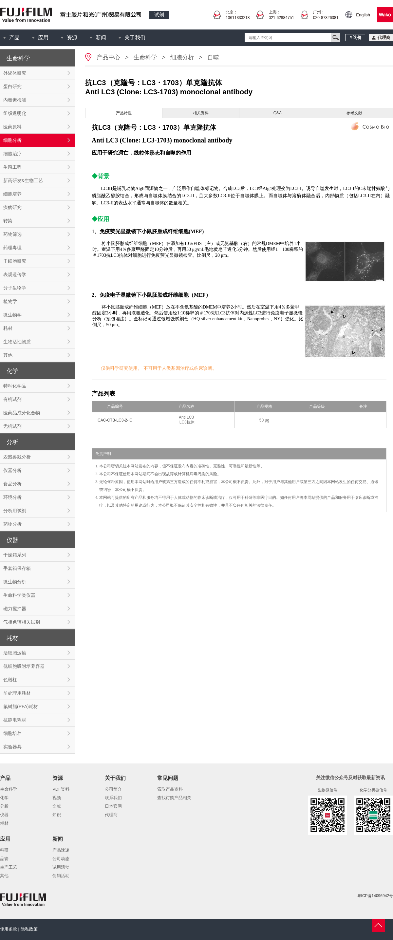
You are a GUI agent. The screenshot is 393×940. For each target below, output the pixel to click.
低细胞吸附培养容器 (24, 666)
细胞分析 (12, 140)
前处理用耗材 (17, 693)
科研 (4, 850)
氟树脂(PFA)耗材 (20, 706)
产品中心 (108, 57)
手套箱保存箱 (17, 568)
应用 (43, 37)
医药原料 (12, 126)
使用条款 (8, 929)
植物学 (10, 301)
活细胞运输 (14, 652)
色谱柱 (10, 679)
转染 (7, 220)
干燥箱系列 (14, 554)
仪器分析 (12, 470)
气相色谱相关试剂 (21, 622)
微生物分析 (14, 581)
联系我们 (113, 797)
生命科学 (145, 57)
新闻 (101, 37)
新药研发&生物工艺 (23, 180)
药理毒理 (12, 247)
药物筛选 (12, 234)
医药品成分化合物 (21, 412)
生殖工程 (12, 167)
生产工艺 (8, 867)
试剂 (159, 14)
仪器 (4, 814)
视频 (56, 797)
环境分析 (12, 497)
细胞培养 (12, 194)
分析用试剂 (14, 510)
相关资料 (201, 113)
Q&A (277, 113)
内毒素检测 (14, 100)
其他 (7, 355)
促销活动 (60, 875)
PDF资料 (60, 789)
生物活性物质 (17, 341)
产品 (14, 37)
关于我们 (134, 37)
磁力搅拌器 (14, 608)
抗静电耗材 (14, 720)
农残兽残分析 (17, 457)
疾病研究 (12, 207)
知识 (56, 814)
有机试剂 (12, 399)
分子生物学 (14, 288)
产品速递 (60, 850)
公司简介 (113, 789)
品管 (4, 858)
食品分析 (12, 483)
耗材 (7, 328)
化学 (4, 797)
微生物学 (12, 314)
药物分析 (12, 524)
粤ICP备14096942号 (375, 895)
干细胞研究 (14, 261)
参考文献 (354, 113)
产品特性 (124, 113)
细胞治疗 (12, 153)
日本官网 (113, 806)
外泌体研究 (14, 73)
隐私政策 (29, 929)
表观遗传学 (14, 274)
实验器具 (12, 746)
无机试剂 (12, 426)
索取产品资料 (170, 789)
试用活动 (60, 867)
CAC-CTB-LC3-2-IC (115, 420)
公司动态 (60, 858)
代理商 (111, 814)
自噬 (213, 57)
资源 (72, 37)
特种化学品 (14, 385)
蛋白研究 (12, 86)
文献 (56, 806)
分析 (4, 806)
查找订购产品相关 (174, 797)
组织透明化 (14, 113)
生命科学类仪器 (19, 595)
